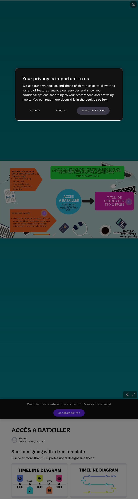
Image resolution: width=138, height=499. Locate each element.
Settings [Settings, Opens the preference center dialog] (34, 110)
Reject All (61, 110)
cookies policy (96, 100)
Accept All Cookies (93, 110)
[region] (69, 94)
